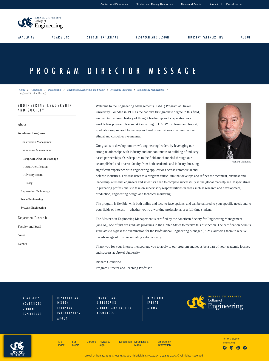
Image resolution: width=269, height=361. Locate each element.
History (27, 183)
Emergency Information (164, 343)
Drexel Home (234, 4)
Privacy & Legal (104, 343)
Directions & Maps (141, 343)
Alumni (214, 4)
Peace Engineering (32, 199)
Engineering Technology (35, 191)
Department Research (32, 218)
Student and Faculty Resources (154, 4)
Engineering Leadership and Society (86, 90)
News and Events (191, 4)
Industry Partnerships (205, 37)
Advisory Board (33, 174)
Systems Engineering (33, 207)
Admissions (61, 37)
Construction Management (36, 142)
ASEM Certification (35, 166)
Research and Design (152, 37)
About (245, 37)
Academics (27, 37)
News (21, 235)
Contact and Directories (114, 4)
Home (22, 90)
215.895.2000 (168, 355)
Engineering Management (150, 90)
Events (22, 244)
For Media (75, 343)
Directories (125, 341)
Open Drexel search (248, 3)
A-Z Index (61, 343)
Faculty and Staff (29, 227)
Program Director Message (40, 158)
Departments (54, 90)
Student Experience (103, 37)
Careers (91, 341)
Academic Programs (121, 90)
